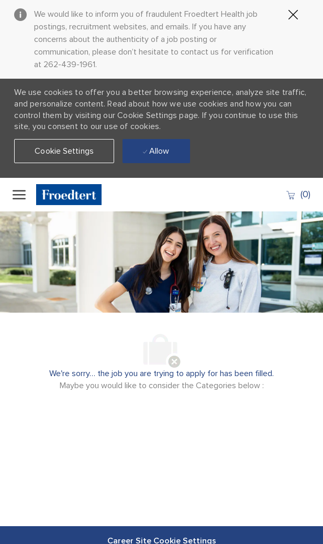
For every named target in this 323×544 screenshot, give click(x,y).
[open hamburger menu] (19, 194)
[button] (64, 151)
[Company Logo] (75, 194)
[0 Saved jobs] (297, 194)
